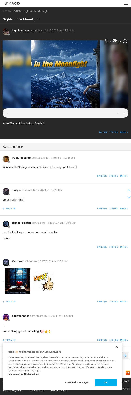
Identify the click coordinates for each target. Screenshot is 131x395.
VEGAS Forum (36, 390)
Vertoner (18, 261)
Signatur (10, 208)
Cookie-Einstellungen (77, 382)
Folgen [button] (103, 132)
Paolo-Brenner (22, 157)
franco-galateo (22, 222)
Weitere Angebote (12, 390)
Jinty (15, 190)
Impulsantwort (21, 30)
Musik (17, 11)
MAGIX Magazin (59, 390)
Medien (7, 11)
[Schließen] (116, 347)
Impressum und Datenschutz (23, 374)
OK (105, 382)
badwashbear (21, 316)
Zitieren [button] (113, 132)
